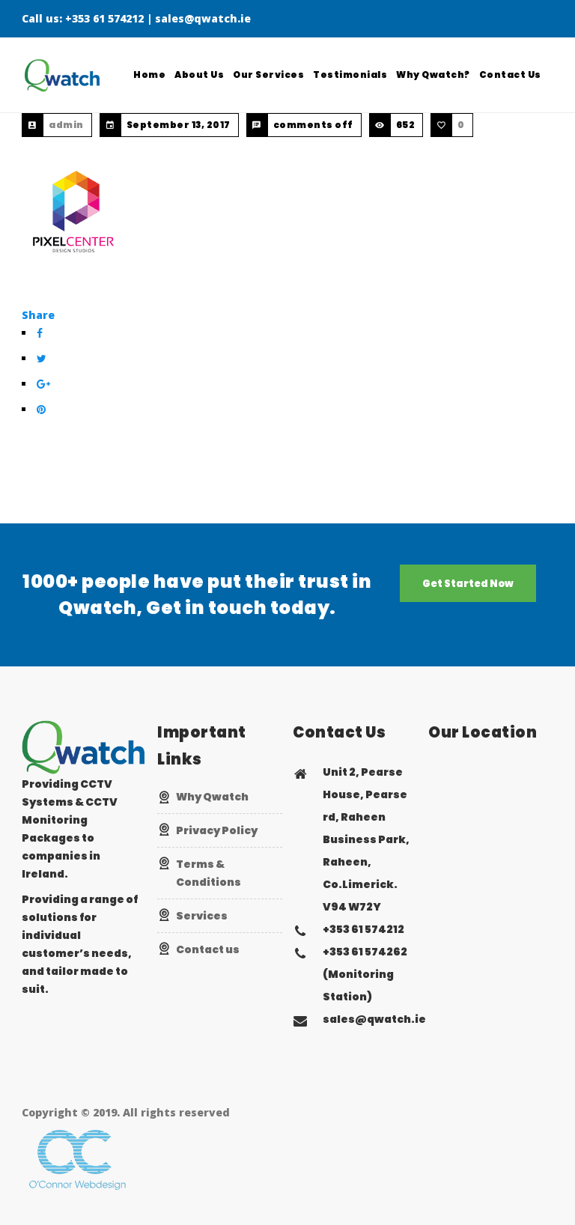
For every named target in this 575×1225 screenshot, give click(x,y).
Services (202, 915)
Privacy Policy (217, 830)
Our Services (269, 74)
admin (66, 124)
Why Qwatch (212, 796)
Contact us (208, 949)
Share (38, 315)
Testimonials (351, 74)
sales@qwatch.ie (203, 18)
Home (150, 74)
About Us (200, 74)
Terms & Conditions (208, 873)
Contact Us (510, 74)
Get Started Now (468, 584)
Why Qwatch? (434, 74)
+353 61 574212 (104, 18)
